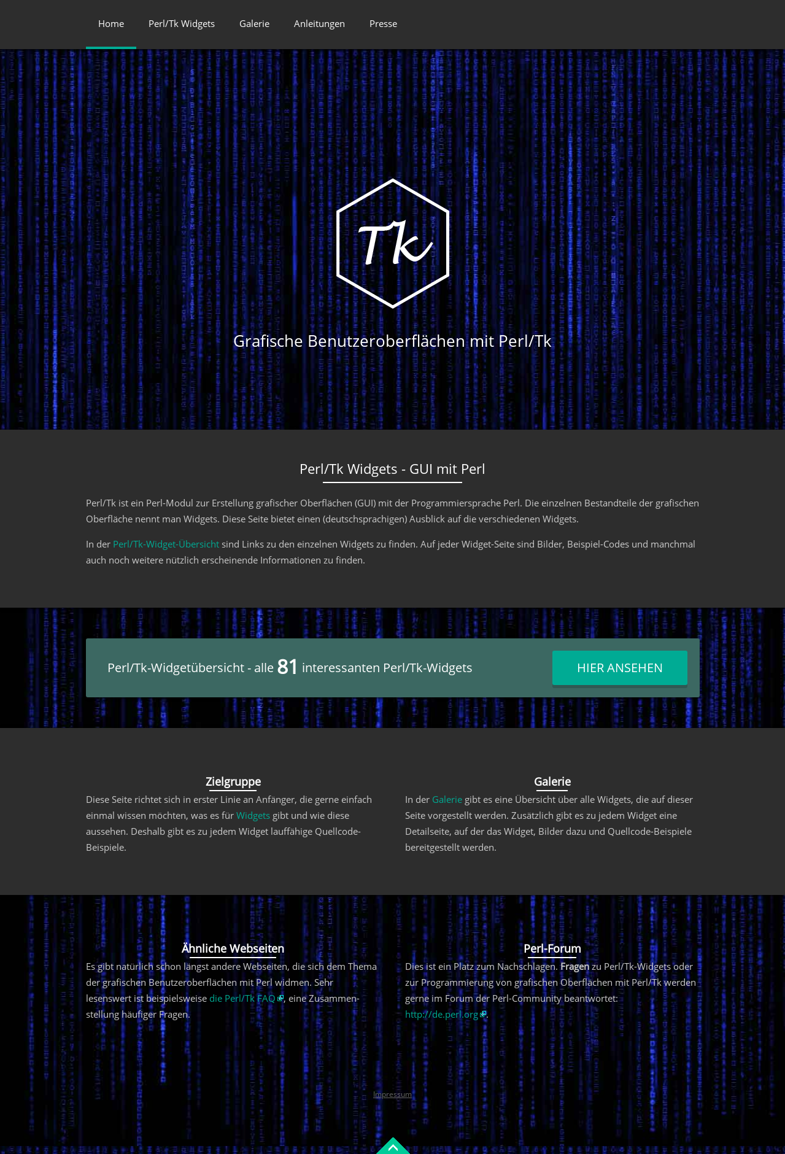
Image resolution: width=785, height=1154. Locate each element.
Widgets (253, 815)
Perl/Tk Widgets (182, 23)
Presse (383, 23)
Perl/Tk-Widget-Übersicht (166, 544)
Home (111, 23)
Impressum (392, 1094)
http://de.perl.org (441, 1014)
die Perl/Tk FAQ (242, 998)
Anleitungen (319, 23)
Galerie (254, 23)
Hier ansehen (620, 667)
